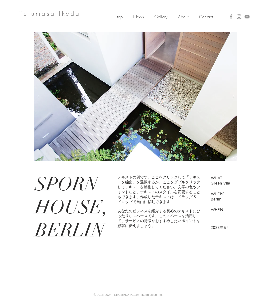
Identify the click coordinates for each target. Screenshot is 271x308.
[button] (135, 96)
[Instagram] (239, 17)
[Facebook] (231, 17)
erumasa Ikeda (52, 14)
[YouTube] (247, 17)
